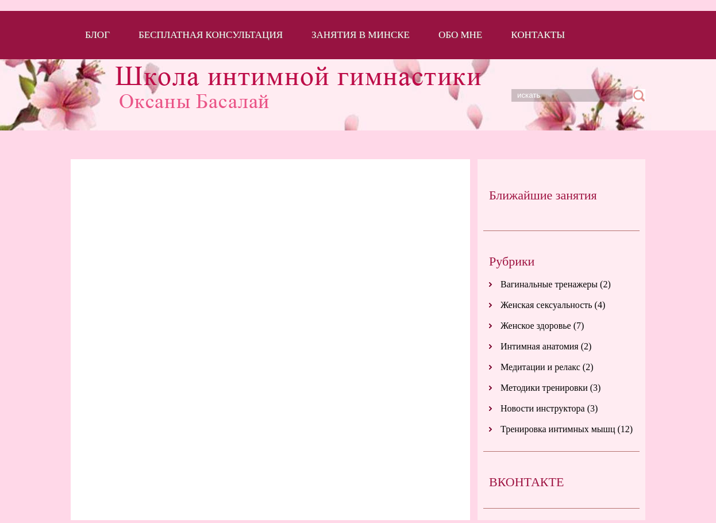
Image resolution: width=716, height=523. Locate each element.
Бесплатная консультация (210, 34)
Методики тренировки (544, 388)
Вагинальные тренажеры (549, 284)
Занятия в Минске (360, 34)
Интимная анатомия (540, 346)
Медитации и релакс (540, 367)
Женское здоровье (536, 325)
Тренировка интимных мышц (558, 429)
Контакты (538, 34)
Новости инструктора (543, 408)
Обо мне (460, 34)
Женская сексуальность (546, 305)
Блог (97, 34)
